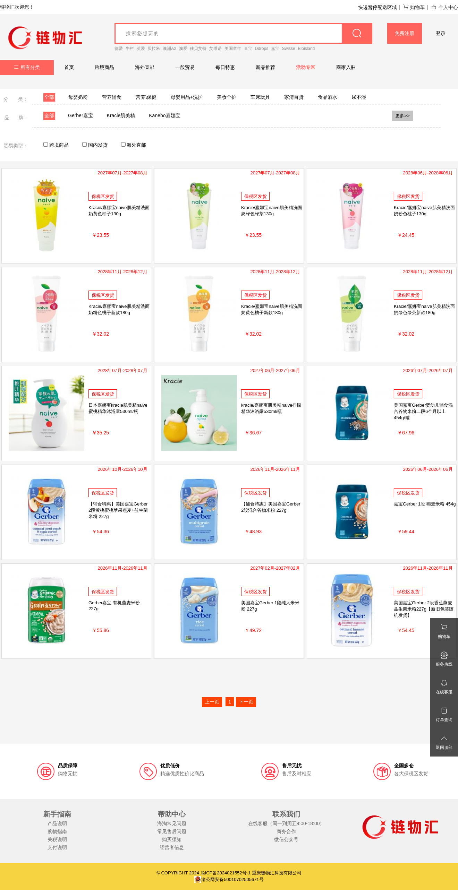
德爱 (118, 48)
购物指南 (57, 831)
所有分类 (27, 67)
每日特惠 (225, 67)
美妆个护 (226, 97)
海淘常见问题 (171, 823)
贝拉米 (153, 48)
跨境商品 (104, 67)
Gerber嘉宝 (80, 115)
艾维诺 (215, 48)
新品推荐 (265, 67)
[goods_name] (243, 33)
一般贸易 (185, 67)
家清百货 (294, 97)
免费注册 (404, 33)
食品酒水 (327, 97)
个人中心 (444, 7)
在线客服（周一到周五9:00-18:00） (286, 823)
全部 (49, 97)
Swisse (288, 48)
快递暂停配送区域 (377, 7)
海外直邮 (144, 67)
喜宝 (248, 48)
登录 (441, 33)
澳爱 (183, 48)
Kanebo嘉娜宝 (164, 115)
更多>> (402, 115)
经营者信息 (172, 847)
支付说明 (57, 847)
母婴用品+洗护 (187, 97)
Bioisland (306, 48)
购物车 (414, 7)
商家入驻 (346, 67)
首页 (69, 67)
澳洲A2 (169, 48)
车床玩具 (260, 97)
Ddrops (262, 48)
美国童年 (232, 48)
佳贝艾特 (198, 48)
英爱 (141, 48)
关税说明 (57, 839)
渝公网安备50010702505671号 (228, 879)
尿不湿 (358, 97)
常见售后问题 (171, 831)
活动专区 (305, 67)
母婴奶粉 (78, 97)
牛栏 (130, 48)
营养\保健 (146, 97)
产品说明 (57, 823)
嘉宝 (275, 48)
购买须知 (171, 839)
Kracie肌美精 (121, 115)
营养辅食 (111, 97)
